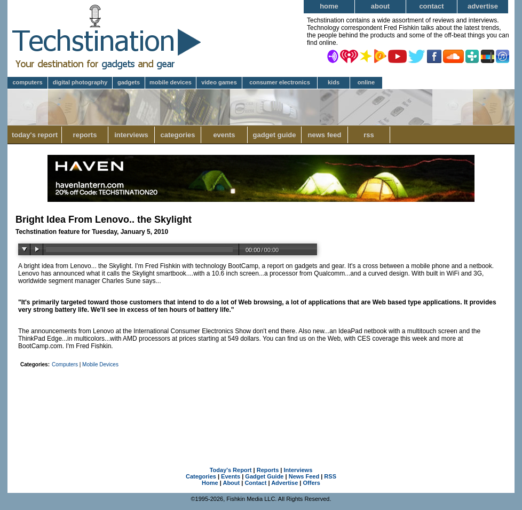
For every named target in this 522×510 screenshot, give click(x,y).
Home (329, 6)
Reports (85, 135)
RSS (368, 135)
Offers (311, 483)
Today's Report (35, 135)
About (380, 6)
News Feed (325, 135)
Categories (177, 135)
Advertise (483, 6)
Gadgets (128, 82)
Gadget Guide (274, 135)
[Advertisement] (261, 400)
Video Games (219, 82)
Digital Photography (80, 82)
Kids (333, 82)
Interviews (131, 135)
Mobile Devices (170, 82)
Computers (27, 82)
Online (366, 82)
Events (224, 135)
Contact (431, 6)
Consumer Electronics (279, 82)
